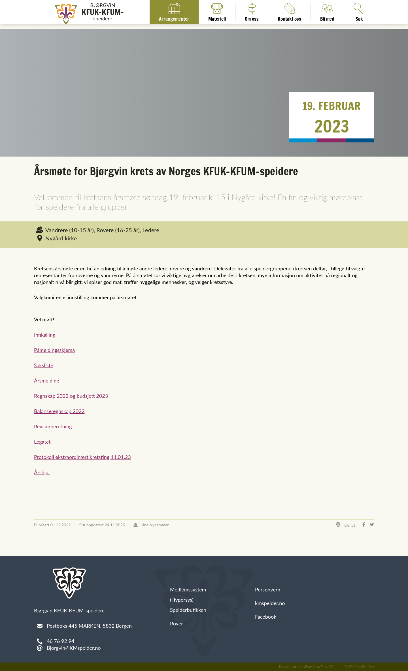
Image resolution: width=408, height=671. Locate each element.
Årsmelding (46, 380)
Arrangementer (174, 11)
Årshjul (42, 472)
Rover (176, 623)
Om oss (252, 11)
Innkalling (44, 335)
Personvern (267, 589)
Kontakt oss (289, 11)
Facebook (265, 617)
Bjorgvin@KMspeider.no (74, 648)
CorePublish (364, 666)
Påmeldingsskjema (54, 350)
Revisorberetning (53, 426)
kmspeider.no (270, 603)
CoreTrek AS (323, 666)
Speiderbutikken (188, 610)
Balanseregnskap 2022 (59, 411)
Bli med (327, 11)
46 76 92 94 (60, 641)
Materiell (217, 11)
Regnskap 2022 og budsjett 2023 (71, 396)
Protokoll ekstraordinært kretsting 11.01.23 (82, 457)
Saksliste (43, 365)
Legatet (42, 442)
